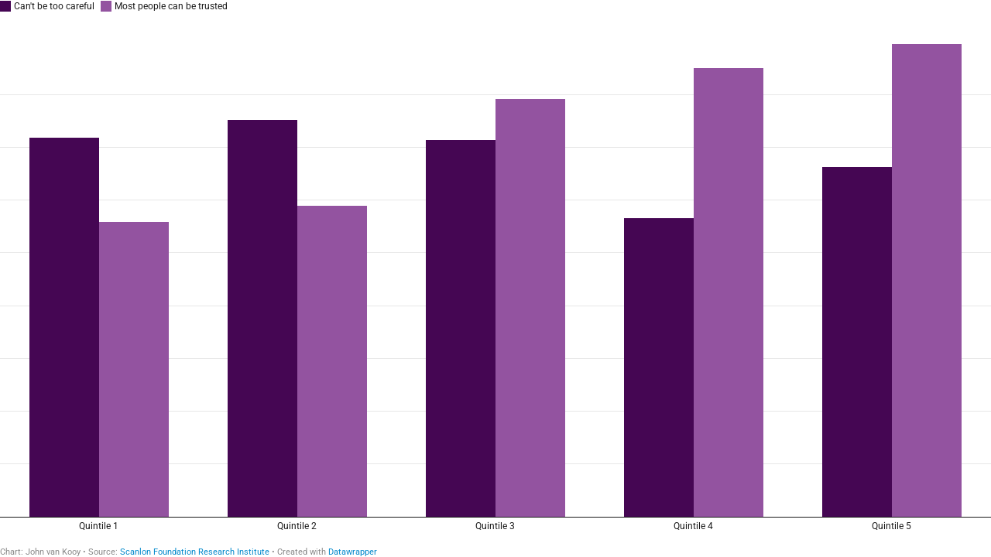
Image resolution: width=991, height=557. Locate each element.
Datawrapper (352, 552)
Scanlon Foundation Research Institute (194, 552)
